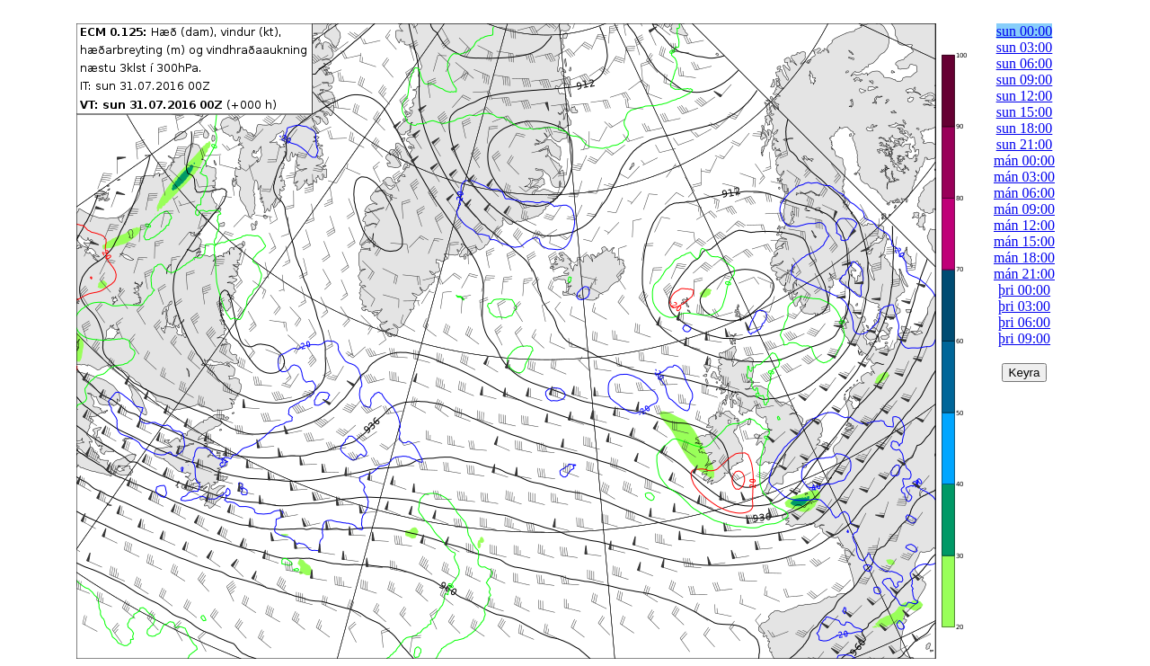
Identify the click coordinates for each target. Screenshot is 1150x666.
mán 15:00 (1024, 241)
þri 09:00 (1024, 338)
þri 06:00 (1024, 322)
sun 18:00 (1024, 128)
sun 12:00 (1024, 95)
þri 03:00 (1024, 306)
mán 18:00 (1024, 257)
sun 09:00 (1024, 79)
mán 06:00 (1024, 192)
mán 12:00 (1024, 225)
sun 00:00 (1024, 31)
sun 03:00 (1024, 47)
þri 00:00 (1024, 289)
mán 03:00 (1024, 176)
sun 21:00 (1024, 144)
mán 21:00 (1024, 273)
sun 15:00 (1024, 112)
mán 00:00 (1024, 160)
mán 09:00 (1024, 209)
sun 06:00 (1024, 63)
